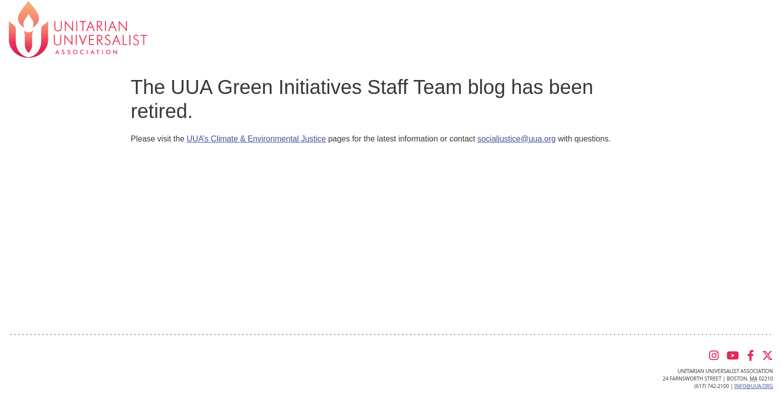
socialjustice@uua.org (516, 138)
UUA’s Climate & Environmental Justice (256, 138)
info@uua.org (754, 386)
